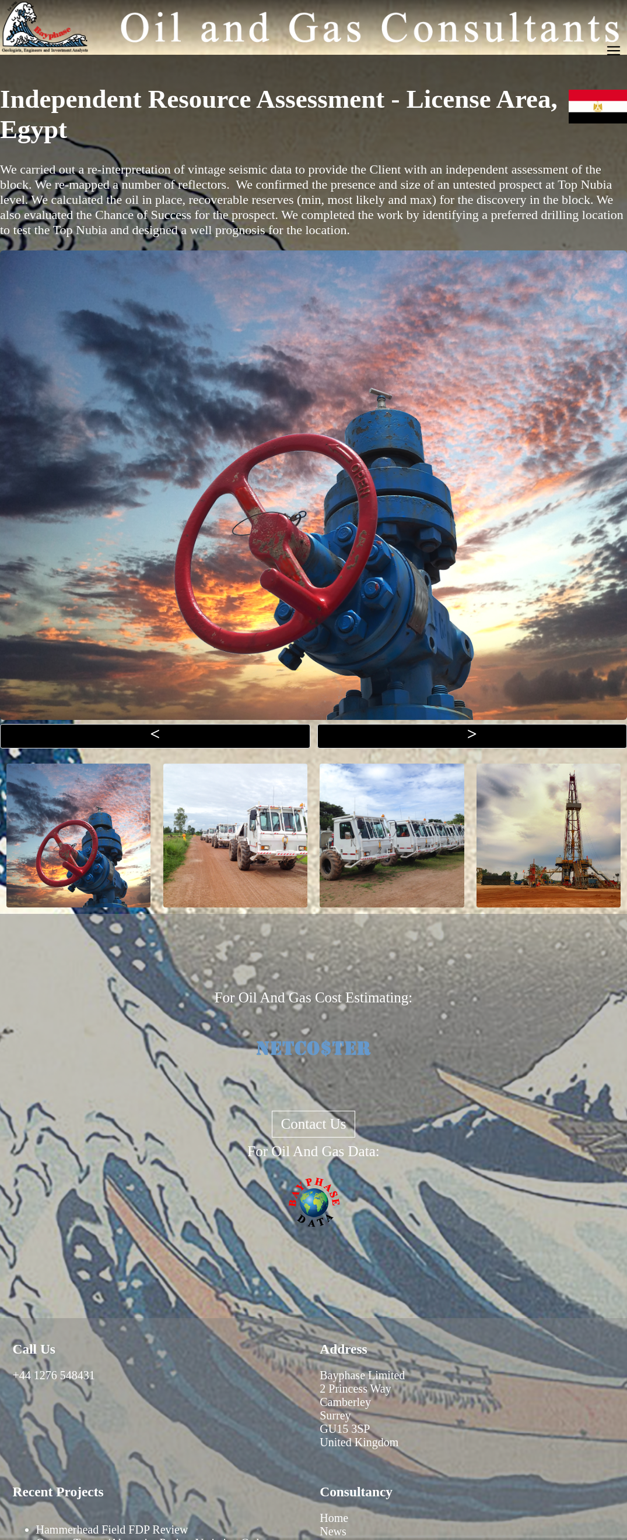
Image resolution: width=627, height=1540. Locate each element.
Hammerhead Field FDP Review (112, 1529)
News (333, 1531)
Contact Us (313, 1124)
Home (334, 1517)
